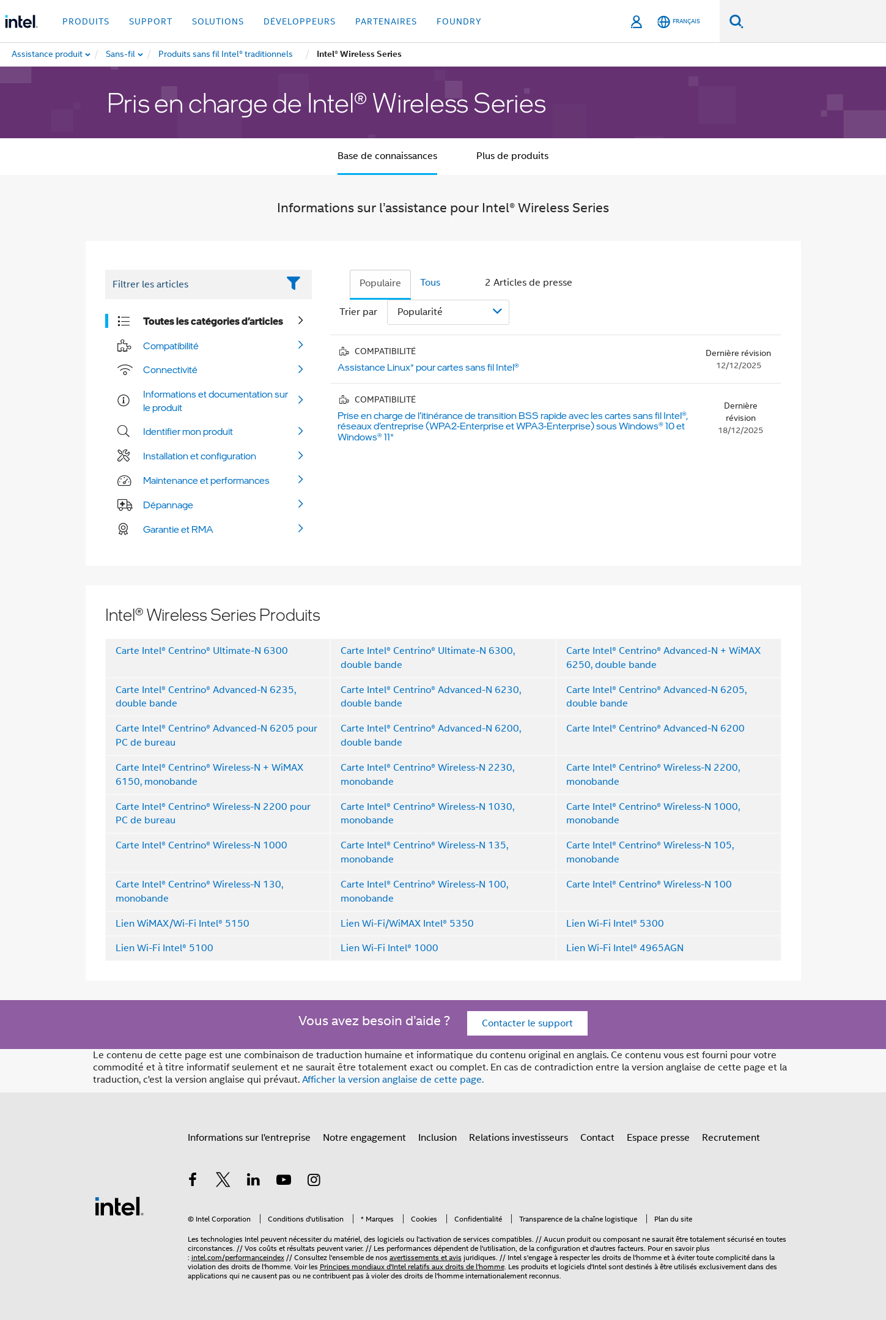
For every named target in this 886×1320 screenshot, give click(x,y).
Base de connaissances (387, 156)
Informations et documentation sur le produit (215, 400)
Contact (597, 1138)
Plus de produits (512, 156)
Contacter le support (527, 1023)
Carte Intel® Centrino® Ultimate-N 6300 (202, 651)
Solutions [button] (218, 21)
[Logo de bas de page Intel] (119, 1205)
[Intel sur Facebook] (193, 1182)
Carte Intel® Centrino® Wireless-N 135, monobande (424, 852)
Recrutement (731, 1138)
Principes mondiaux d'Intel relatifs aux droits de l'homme (412, 1266)
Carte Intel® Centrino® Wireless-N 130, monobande (199, 891)
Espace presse (658, 1138)
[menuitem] (121, 54)
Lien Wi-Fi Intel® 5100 (164, 948)
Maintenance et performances (206, 480)
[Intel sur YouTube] (283, 1182)
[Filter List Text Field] (191, 284)
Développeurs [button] (300, 21)
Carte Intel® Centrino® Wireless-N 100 (649, 884)
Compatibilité (171, 345)
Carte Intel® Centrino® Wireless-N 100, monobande (424, 891)
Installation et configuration (199, 456)
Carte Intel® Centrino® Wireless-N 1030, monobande (427, 814)
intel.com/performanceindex (237, 1257)
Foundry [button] (459, 21)
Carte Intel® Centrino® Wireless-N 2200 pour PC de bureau (213, 814)
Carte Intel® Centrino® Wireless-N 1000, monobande (653, 814)
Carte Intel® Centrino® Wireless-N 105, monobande (650, 852)
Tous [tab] (430, 282)
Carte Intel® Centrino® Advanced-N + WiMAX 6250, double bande (663, 658)
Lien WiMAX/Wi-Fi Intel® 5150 (182, 924)
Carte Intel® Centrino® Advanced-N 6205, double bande (656, 697)
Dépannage (168, 505)
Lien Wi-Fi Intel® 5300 (615, 924)
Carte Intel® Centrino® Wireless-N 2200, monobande (653, 775)
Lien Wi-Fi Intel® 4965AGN (625, 948)
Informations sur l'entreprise (249, 1138)
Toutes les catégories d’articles (213, 321)
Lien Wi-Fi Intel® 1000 (389, 948)
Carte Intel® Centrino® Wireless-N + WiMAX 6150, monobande (209, 775)
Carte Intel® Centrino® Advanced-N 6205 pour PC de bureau (216, 735)
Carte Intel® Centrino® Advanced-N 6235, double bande (206, 697)
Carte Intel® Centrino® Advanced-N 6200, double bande (431, 735)
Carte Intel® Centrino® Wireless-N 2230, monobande (427, 775)
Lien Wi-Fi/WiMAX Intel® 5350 (407, 924)
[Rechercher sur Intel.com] (815, 21)
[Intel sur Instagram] (314, 1182)
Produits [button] (85, 21)
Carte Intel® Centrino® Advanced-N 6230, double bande (431, 697)
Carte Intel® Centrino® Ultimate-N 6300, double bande (428, 658)
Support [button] (150, 21)
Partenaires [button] (386, 21)
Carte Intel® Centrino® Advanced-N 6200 (655, 728)
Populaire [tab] (380, 283)
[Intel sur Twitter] (223, 1182)
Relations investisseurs (518, 1138)
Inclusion (437, 1138)
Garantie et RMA (178, 529)
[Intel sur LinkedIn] (253, 1182)
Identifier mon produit (188, 431)
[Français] (678, 22)
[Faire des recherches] (736, 21)
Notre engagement (364, 1138)
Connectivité (170, 369)
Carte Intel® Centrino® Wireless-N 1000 (201, 845)
